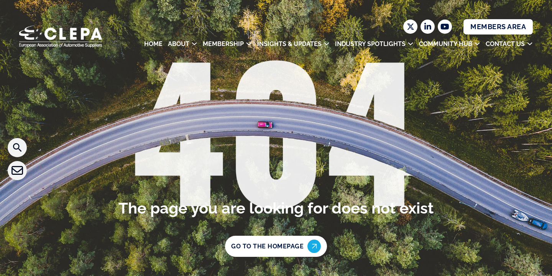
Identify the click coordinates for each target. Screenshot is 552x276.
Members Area (498, 27)
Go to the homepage (276, 246)
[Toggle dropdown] (194, 44)
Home (153, 44)
